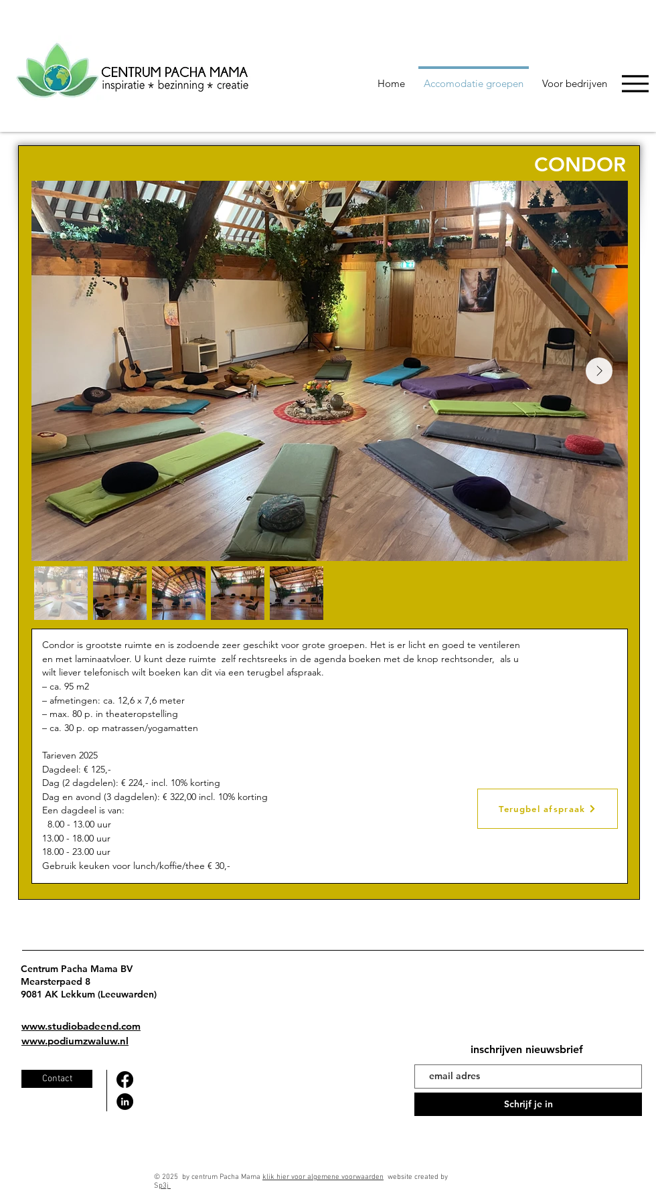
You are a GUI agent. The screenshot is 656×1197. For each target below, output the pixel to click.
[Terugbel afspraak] (547, 809)
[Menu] (634, 83)
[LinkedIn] (124, 1101)
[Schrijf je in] (528, 1104)
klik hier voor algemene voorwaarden (323, 1177)
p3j (165, 1186)
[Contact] (56, 1079)
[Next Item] (599, 370)
